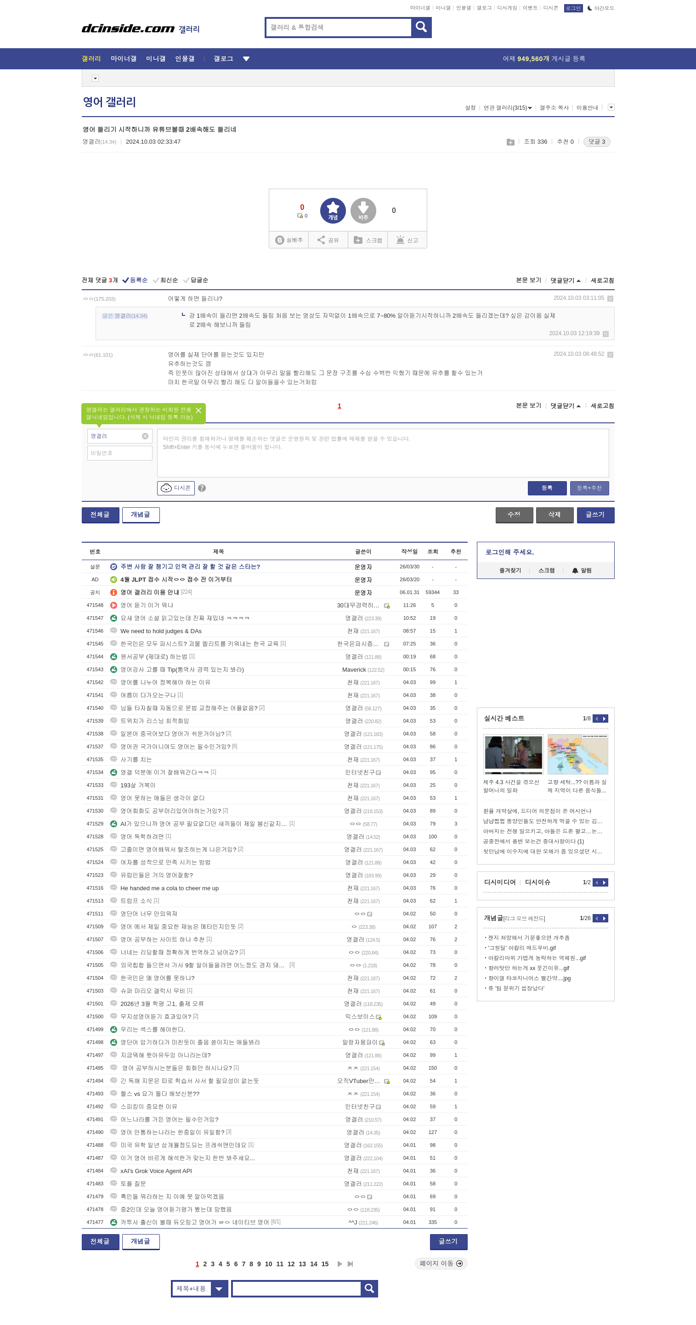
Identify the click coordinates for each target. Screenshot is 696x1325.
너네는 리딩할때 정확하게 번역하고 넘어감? (174, 952)
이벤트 (530, 8)
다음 (340, 1264)
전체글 (100, 514)
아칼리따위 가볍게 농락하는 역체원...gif (537, 958)
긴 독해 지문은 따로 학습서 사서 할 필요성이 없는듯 (184, 1081)
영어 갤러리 (109, 102)
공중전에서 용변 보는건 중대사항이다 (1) (533, 841)
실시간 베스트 (504, 718)
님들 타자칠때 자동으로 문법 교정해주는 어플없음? (183, 708)
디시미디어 (500, 882)
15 (325, 1264)
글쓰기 (595, 514)
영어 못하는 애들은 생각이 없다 (157, 798)
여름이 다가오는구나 (143, 695)
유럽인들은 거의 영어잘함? (151, 875)
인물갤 (463, 8)
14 (313, 1264)
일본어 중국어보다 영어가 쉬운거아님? (167, 733)
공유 (328, 239)
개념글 (140, 514)
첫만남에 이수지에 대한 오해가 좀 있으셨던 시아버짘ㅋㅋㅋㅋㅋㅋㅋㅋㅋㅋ (545, 851)
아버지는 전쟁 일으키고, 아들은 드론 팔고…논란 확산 (545, 831)
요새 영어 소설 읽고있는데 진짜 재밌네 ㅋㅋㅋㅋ (180, 618)
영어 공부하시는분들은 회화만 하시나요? (171, 1068)
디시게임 (507, 8)
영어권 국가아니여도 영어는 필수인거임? (170, 746)
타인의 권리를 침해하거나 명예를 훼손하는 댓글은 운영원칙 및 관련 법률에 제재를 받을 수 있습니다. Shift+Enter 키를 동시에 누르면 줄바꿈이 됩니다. (287, 443)
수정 (514, 514)
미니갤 (443, 8)
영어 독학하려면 (137, 836)
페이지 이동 (441, 1263)
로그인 (573, 8)
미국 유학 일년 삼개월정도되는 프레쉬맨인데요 (178, 1145)
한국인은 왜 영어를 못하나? (152, 978)
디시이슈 (538, 882)
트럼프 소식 (131, 901)
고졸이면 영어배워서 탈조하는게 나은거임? (173, 849)
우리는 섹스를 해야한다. (147, 1029)
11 (279, 1264)
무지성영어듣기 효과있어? (150, 1016)
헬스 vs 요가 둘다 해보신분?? (154, 1093)
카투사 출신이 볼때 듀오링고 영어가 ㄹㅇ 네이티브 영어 (189, 1222)
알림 (582, 570)
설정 (470, 108)
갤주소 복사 (554, 108)
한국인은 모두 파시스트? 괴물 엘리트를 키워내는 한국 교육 (194, 643)
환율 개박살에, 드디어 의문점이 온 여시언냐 (537, 811)
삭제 (610, 299)
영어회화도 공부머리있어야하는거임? (165, 811)
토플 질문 (128, 1183)
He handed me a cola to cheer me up (164, 888)
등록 (547, 488)
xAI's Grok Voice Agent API (151, 1171)
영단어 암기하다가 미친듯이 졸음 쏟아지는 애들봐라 (185, 1042)
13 (302, 1264)
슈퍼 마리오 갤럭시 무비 (147, 991)
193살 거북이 (133, 785)
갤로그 (484, 8)
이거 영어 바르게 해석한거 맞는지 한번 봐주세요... (182, 1158)
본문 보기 (529, 280)
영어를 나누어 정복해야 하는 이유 (160, 682)
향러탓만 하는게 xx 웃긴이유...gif (529, 968)
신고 (407, 239)
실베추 (289, 240)
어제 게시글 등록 (544, 58)
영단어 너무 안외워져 (143, 913)
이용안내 (588, 108)
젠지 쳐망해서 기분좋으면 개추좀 (529, 938)
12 (291, 1264)
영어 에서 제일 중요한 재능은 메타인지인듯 (173, 926)
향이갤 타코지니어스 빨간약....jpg (529, 978)
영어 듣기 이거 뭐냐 (141, 605)
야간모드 (601, 8)
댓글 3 (596, 141)
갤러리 (92, 58)
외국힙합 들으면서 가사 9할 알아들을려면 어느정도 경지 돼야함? (199, 965)
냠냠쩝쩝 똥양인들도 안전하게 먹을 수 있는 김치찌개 (545, 821)
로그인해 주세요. (510, 552)
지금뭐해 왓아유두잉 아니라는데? (160, 1055)
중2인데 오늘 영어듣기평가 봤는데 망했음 (171, 1209)
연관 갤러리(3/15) (508, 108)
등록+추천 (589, 488)
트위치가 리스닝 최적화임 (149, 721)
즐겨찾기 (510, 570)
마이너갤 (420, 8)
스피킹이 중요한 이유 (143, 1106)
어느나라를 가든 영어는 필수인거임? (164, 1119)
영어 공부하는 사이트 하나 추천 (157, 939)
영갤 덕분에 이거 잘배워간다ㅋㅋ (159, 772)
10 (268, 1264)
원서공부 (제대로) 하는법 (148, 656)
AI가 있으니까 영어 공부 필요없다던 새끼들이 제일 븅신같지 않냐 (199, 823)
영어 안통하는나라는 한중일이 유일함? (167, 1132)
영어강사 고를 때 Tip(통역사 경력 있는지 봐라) (177, 669)
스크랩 (510, 142)
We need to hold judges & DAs (156, 631)
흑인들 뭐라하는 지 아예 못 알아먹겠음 (167, 1196)
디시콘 (551, 8)
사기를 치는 (131, 759)
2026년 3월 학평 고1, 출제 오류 (157, 1003)
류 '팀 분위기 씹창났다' (516, 988)
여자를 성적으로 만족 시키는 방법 (160, 862)
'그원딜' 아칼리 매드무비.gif (522, 948)
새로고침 (603, 280)
